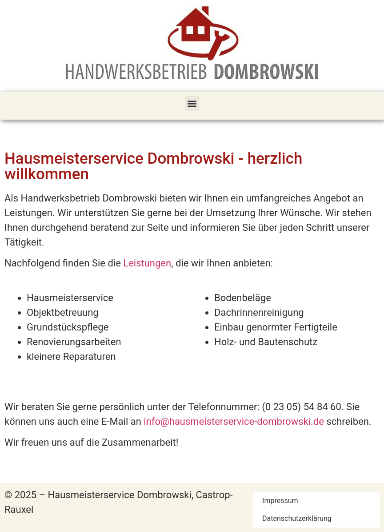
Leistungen (147, 263)
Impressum (280, 500)
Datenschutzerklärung (297, 518)
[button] (192, 103)
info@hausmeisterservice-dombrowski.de (234, 421)
